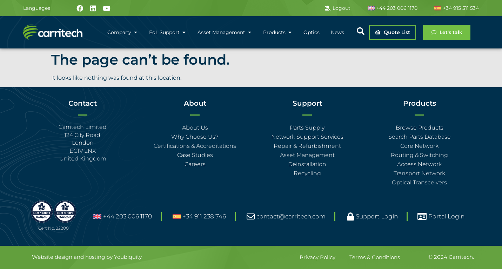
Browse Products (419, 127)
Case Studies (195, 155)
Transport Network (419, 173)
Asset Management (307, 155)
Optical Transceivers (419, 182)
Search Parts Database (419, 136)
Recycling (307, 173)
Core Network (419, 146)
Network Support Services (307, 136)
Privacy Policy (317, 257)
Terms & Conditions (374, 257)
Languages (36, 8)
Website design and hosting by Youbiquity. (87, 257)
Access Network (419, 164)
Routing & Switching (419, 155)
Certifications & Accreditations (195, 146)
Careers (195, 164)
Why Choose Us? (195, 136)
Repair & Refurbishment (307, 146)
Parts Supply (307, 127)
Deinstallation (307, 164)
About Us (195, 127)
